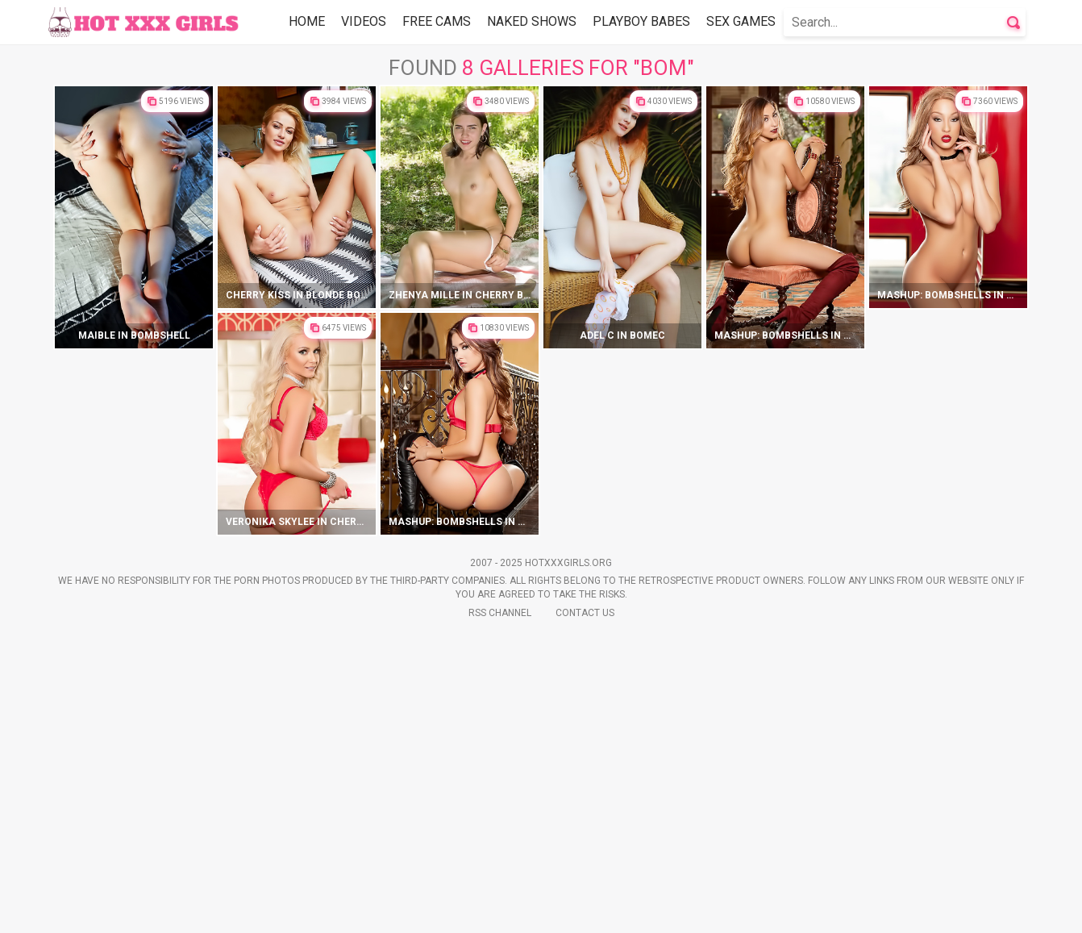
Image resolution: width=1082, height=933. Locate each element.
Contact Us (585, 909)
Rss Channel (499, 909)
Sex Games (741, 21)
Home (307, 21)
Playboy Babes (641, 21)
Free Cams (436, 21)
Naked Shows (531, 21)
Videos (363, 21)
